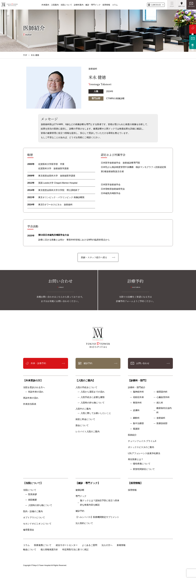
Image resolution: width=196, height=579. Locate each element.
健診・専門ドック (93, 5)
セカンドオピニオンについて (37, 523)
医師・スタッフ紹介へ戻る (94, 257)
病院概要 (32, 500)
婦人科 (160, 402)
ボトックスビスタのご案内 (141, 447)
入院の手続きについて (86, 387)
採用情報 (106, 5)
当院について (66, 5)
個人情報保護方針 (49, 549)
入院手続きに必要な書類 (93, 397)
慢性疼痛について (141, 464)
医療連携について (42, 545)
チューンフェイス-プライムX (142, 441)
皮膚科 (136, 410)
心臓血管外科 (163, 397)
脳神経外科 (138, 392)
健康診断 (80, 490)
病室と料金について (85, 419)
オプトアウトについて (34, 517)
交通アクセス (181, 6)
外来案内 (45, 5)
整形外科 (137, 402)
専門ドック (81, 496)
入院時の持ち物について (93, 402)
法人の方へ (107, 545)
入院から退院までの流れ (93, 392)
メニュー (172, 6)
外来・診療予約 (192, 29)
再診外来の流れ (30, 398)
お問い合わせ (191, 6)
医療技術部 (162, 423)
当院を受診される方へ (34, 387)
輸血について (29, 549)
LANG (156, 4)
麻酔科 (136, 418)
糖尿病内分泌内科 (164, 410)
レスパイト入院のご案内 (87, 431)
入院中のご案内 (83, 409)
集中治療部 (138, 423)
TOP (25, 55)
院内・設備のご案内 (33, 511)
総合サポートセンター (67, 545)
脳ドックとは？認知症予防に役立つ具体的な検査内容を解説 (99, 502)
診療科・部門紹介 (136, 387)
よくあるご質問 (89, 545)
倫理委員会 (29, 530)
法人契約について (84, 523)
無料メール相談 (193, 44)
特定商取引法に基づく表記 (75, 549)
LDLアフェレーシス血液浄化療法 (144, 453)
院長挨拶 (32, 494)
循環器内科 (162, 392)
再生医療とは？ (135, 459)
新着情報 (121, 545)
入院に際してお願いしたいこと (96, 413)
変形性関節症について (144, 469)
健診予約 (88, 363)
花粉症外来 (138, 397)
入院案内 (55, 5)
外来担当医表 (29, 404)
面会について (82, 425)
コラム (115, 5)
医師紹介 (132, 435)
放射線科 (161, 418)
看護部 (136, 429)
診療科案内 (78, 5)
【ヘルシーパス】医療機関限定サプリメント (97, 517)
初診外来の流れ (35, 392)
